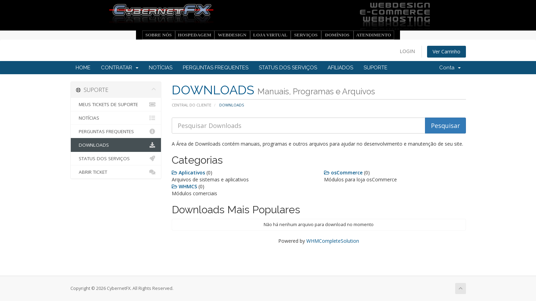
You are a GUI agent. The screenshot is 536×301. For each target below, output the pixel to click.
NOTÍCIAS (160, 67)
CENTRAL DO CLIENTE (191, 105)
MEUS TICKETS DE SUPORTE (116, 104)
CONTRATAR (119, 67)
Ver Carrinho (446, 51)
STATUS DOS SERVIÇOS (288, 67)
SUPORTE (376, 67)
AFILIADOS (340, 67)
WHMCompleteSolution (332, 241)
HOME (83, 67)
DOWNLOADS (116, 145)
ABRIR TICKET (116, 172)
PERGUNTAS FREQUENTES (215, 67)
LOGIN (407, 51)
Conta (450, 67)
